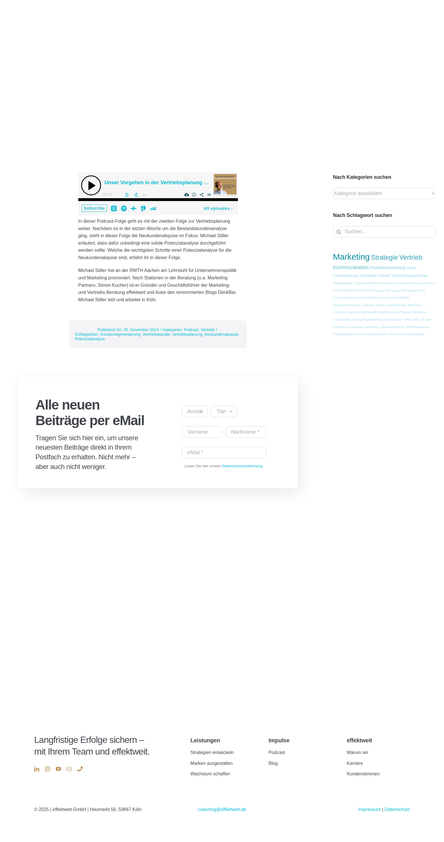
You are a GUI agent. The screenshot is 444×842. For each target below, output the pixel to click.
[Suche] (338, 231)
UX (422, 319)
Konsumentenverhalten (394, 297)
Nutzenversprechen (346, 297)
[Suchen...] (384, 231)
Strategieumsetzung (346, 305)
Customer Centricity (346, 312)
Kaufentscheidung (375, 319)
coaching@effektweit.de (222, 809)
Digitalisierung (396, 305)
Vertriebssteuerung (372, 290)
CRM (407, 319)
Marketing (351, 256)
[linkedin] (36, 768)
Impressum (370, 809)
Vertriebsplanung (187, 334)
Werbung (429, 283)
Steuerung (393, 290)
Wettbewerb (369, 312)
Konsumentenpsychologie (407, 334)
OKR (415, 319)
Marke (412, 268)
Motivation (420, 312)
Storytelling (368, 276)
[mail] (69, 768)
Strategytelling (342, 283)
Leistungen (205, 740)
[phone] (80, 768)
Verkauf (384, 276)
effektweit (359, 740)
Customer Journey (373, 305)
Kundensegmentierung (120, 334)
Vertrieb (207, 329)
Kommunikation (351, 267)
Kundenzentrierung (408, 283)
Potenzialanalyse (90, 339)
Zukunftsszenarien (392, 327)
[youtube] (58, 768)
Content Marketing (345, 290)
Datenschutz (397, 809)
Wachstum (415, 305)
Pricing (357, 319)
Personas (388, 283)
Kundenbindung (345, 276)
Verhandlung (369, 297)
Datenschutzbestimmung (242, 466)
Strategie (384, 257)
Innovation (395, 319)
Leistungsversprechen (373, 334)
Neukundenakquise (221, 334)
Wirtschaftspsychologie (409, 276)
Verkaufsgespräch (413, 290)
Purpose (406, 312)
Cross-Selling (342, 319)
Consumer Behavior (366, 283)
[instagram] (47, 768)
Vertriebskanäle (156, 334)
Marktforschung (388, 312)
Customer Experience (364, 327)
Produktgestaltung (345, 334)
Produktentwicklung (387, 267)
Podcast (191, 329)
